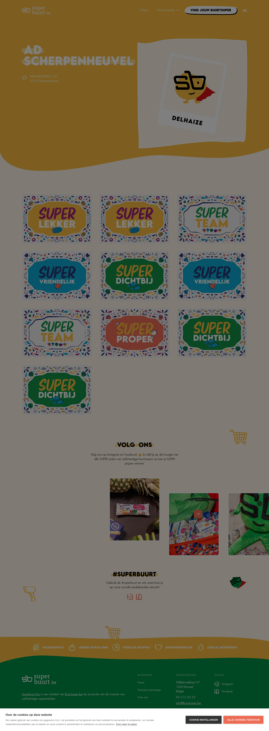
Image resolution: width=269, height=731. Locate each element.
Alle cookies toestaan (243, 719)
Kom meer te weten (126, 724)
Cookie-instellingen (203, 719)
